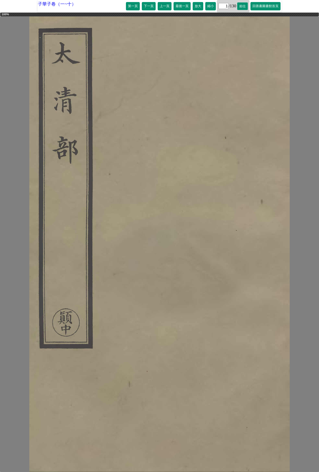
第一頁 (133, 6)
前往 (242, 6)
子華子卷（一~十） (57, 4)
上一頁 (164, 6)
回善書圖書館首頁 (265, 6)
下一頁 (149, 6)
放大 (198, 6)
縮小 (210, 6)
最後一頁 (182, 6)
